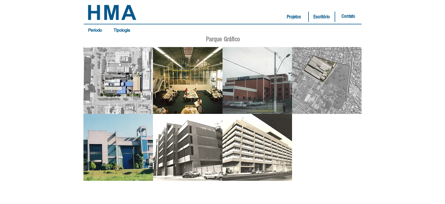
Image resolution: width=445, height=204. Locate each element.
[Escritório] (321, 17)
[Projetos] (293, 17)
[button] (96, 30)
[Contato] (348, 16)
